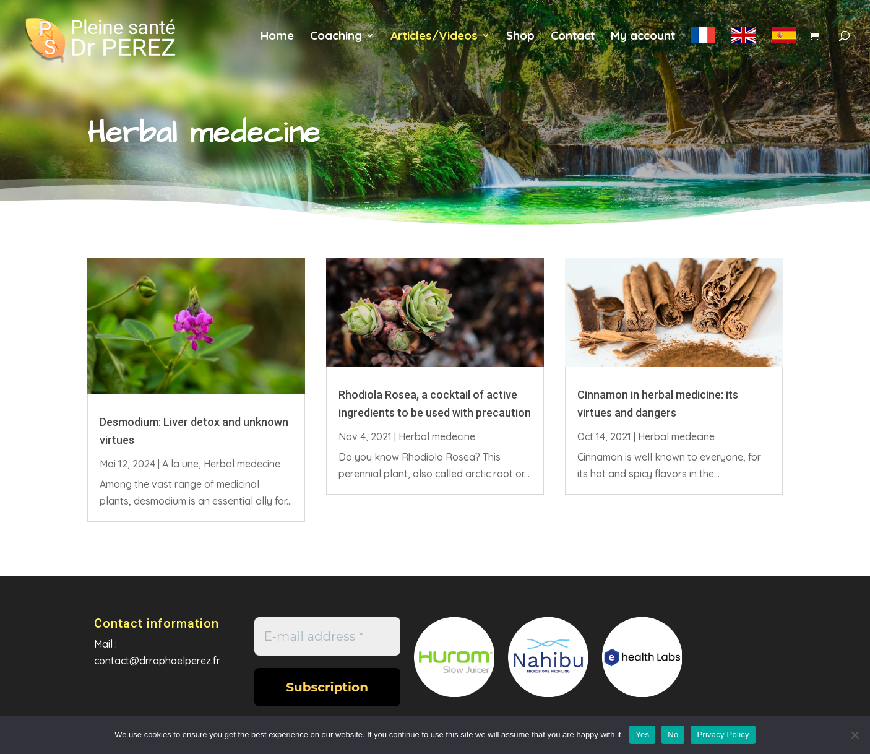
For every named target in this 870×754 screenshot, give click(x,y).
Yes (642, 734)
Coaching (336, 37)
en (743, 42)
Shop (520, 37)
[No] (854, 735)
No (673, 734)
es (784, 42)
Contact (573, 37)
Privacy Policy (723, 734)
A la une (180, 463)
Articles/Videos (434, 37)
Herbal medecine (242, 463)
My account (643, 37)
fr (703, 42)
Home (277, 37)
